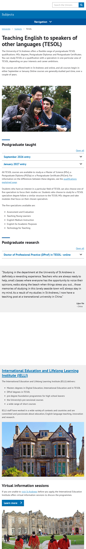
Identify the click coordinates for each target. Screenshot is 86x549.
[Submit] (81, 5)
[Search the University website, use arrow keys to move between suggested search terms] (65, 5)
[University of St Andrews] (15, 5)
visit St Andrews (29, 491)
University (6, 29)
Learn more (10, 503)
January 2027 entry (15, 164)
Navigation (43, 22)
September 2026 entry (17, 157)
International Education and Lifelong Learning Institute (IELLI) (40, 373)
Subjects (8, 14)
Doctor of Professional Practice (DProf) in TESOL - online (37, 254)
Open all (80, 150)
